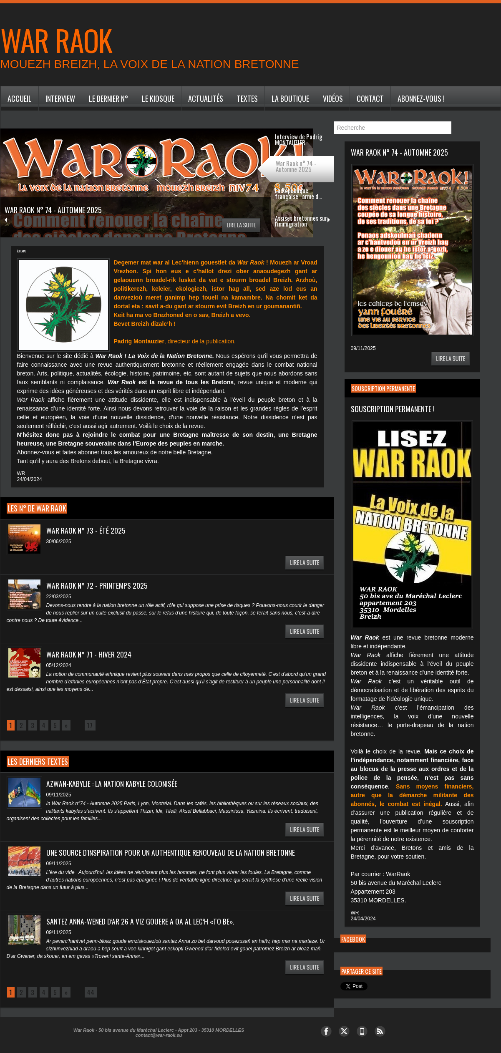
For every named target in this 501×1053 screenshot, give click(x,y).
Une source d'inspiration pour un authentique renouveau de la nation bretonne (171, 852)
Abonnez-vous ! (421, 98)
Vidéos (333, 98)
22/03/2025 (58, 597)
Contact (370, 98)
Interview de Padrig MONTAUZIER (298, 139)
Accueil (20, 98)
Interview (60, 98)
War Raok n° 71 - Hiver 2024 (89, 654)
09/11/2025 (58, 795)
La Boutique (290, 98)
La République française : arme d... (298, 193)
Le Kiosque (158, 98)
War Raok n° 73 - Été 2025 (86, 530)
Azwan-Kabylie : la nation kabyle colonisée (113, 783)
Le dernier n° (108, 98)
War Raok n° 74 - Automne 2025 (59, 209)
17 (88, 725)
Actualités (205, 98)
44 (89, 992)
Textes (247, 98)
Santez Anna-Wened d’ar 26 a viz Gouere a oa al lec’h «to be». (141, 921)
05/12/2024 (58, 665)
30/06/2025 (58, 541)
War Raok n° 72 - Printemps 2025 (97, 585)
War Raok (56, 39)
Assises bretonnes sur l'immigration (301, 220)
